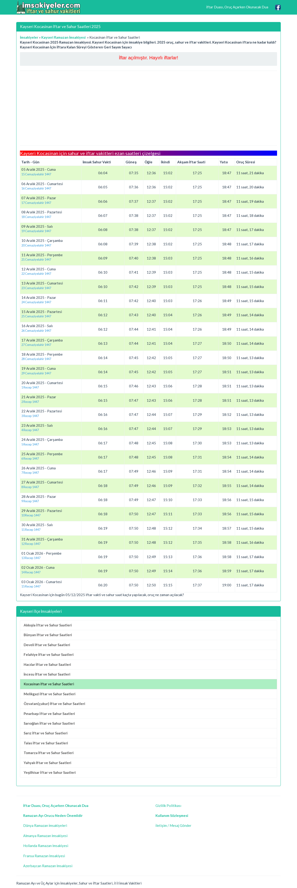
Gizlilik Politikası (168, 805)
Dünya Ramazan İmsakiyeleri (45, 825)
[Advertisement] (148, 108)
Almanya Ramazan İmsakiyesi (45, 836)
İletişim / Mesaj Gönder (173, 825)
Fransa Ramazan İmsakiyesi (44, 856)
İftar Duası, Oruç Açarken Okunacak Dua (237, 7)
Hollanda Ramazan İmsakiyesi (45, 846)
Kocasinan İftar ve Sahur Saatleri (49, 684)
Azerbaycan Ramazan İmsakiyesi (47, 866)
